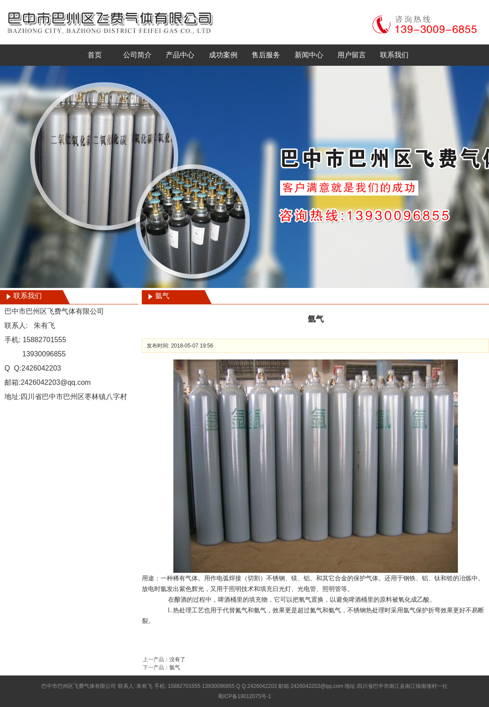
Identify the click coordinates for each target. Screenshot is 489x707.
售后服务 (266, 55)
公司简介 (137, 55)
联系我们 (394, 55)
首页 (95, 55)
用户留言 (351, 55)
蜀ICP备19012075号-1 (244, 696)
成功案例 (223, 55)
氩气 (174, 667)
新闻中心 (309, 55)
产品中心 (180, 55)
